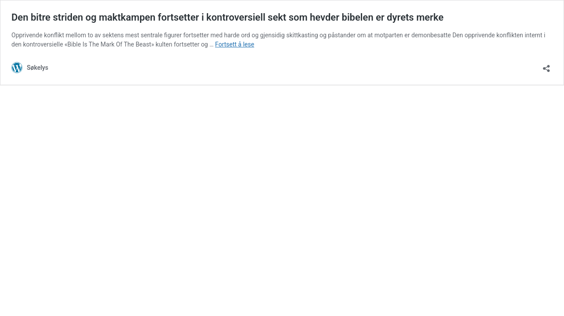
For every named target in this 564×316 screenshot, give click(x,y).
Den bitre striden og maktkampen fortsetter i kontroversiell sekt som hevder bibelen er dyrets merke (227, 17)
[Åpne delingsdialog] (546, 65)
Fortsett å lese (234, 44)
